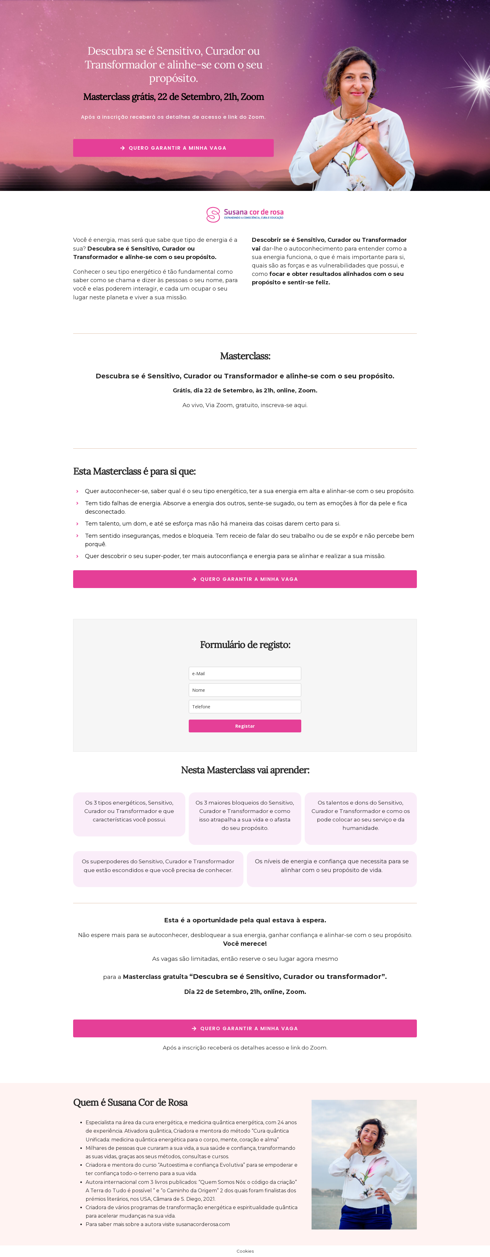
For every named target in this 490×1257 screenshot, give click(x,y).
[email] (245, 673)
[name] (245, 690)
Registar (245, 726)
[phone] (245, 706)
